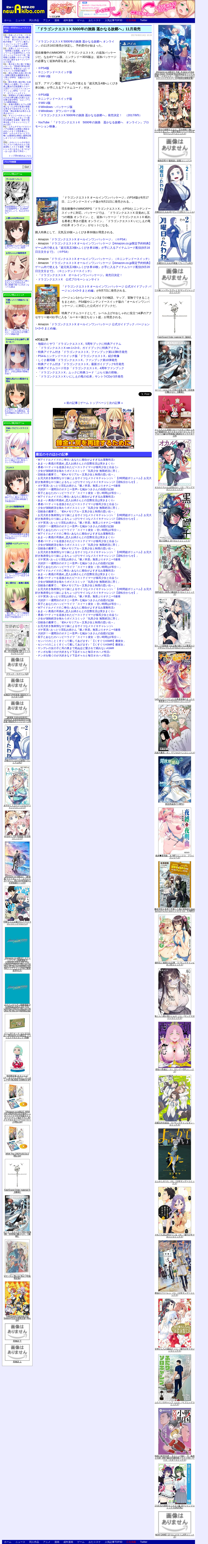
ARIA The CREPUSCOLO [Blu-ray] (17, 1155)
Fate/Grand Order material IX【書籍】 (17, 1191)
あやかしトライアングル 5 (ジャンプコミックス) (17, 806)
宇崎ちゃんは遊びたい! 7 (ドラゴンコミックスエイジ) (17, 923)
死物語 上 (17, 1362)
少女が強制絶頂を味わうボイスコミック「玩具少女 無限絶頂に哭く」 (79, 470)
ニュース (20, 20)
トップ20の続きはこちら (20, 156)
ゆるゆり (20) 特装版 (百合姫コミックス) (17, 837)
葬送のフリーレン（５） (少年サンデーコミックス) (175, 1294)
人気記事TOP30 (113, 20)
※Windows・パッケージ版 (55, 106)
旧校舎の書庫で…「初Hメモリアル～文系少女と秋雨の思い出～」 (77, 474)
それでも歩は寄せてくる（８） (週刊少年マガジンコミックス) (175, 1236)
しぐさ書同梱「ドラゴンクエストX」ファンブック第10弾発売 (77, 360)
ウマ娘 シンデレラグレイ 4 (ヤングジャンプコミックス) (175, 291)
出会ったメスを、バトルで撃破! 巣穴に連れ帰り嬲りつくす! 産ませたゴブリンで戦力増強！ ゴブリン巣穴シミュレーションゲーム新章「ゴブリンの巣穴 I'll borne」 (17, 40)
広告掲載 (131, 20)
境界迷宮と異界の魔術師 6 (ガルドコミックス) (174, 593)
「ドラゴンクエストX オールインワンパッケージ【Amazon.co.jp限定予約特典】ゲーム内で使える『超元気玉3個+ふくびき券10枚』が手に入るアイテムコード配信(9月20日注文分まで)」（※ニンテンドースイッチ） (93, 267)
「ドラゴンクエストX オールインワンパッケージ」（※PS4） (83, 239)
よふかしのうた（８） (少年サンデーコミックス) (175, 1182)
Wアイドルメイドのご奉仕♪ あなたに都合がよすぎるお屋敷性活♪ (76, 459)
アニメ (46, 20)
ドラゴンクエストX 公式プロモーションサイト (69, 279)
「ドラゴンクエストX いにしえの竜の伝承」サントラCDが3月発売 (80, 376)
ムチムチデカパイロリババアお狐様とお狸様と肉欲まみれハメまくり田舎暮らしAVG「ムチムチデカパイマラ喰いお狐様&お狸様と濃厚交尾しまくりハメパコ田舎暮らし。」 (17, 133)
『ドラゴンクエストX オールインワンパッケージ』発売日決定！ (80, 275)
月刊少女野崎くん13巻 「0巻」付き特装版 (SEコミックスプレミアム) (17, 651)
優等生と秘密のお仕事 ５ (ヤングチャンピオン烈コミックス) (175, 964)
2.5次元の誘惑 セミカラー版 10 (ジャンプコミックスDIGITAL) (175, 1507)
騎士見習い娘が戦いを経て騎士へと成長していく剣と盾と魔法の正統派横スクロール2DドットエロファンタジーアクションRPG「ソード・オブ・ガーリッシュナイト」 (17, 87)
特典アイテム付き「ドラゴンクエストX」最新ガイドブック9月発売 (81, 364)
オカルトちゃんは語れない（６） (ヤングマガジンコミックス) (175, 488)
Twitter (143, 20)
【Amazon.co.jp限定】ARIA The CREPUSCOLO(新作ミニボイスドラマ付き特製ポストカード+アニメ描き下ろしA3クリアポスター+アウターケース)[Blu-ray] (17, 1117)
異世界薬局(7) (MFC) (174, 804)
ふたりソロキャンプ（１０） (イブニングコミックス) (175, 1403)
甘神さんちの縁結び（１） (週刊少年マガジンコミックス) (175, 1350)
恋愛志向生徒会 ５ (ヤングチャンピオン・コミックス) (175, 1124)
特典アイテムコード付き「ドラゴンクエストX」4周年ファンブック (81, 368)
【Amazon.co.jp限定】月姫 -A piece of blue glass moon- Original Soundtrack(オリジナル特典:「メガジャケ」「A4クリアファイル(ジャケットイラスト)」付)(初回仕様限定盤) (175, 75)
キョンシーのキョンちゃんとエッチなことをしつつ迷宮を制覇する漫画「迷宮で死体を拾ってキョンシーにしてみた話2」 (17, 120)
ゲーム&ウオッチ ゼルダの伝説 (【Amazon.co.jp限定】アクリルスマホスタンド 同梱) (17, 1035)
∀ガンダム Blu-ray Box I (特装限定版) (17, 1277)
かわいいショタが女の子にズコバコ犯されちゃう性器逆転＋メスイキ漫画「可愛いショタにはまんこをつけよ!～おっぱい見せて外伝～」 (16, 146)
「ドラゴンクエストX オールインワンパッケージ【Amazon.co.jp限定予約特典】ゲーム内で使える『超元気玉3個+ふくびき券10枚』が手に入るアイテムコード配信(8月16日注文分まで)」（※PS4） (93, 247)
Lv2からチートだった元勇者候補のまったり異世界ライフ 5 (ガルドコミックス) (175, 700)
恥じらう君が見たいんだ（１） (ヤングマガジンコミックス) (175, 1017)
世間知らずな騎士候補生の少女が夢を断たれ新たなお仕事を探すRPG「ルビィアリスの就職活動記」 (17, 98)
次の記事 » (116, 402)
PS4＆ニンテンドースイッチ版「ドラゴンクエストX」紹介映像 (78, 356)
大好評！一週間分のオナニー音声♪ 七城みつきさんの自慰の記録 (76, 489)
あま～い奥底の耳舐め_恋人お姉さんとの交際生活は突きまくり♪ (76, 463)
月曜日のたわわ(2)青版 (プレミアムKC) (17, 761)
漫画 (56, 20)
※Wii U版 (44, 76)
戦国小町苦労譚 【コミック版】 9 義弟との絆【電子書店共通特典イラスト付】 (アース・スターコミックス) (175, 1458)
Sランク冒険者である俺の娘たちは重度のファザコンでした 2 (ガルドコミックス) (175, 647)
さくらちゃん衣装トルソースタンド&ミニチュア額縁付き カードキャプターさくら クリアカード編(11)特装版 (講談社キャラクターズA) (175, 433)
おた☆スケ (95, 20)
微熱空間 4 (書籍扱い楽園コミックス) (175, 160)
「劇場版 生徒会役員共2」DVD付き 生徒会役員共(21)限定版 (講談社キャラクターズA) (17, 719)
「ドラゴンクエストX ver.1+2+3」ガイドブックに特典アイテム (78, 347)
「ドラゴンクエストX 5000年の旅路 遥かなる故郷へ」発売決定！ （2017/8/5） (90, 115)
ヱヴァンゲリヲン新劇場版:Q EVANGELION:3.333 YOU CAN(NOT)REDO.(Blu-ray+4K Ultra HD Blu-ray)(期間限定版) (17, 1008)
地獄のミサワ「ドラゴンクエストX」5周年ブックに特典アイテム (79, 343)
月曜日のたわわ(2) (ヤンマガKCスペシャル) (175, 212)
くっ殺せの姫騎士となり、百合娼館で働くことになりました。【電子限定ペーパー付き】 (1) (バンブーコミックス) (174, 131)
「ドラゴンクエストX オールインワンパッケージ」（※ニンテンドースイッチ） (94, 258)
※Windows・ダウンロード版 (56, 111)
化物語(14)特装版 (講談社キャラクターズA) (17, 696)
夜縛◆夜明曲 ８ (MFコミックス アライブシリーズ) (174, 856)
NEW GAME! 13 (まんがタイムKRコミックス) (174, 1536)
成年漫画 (68, 20)
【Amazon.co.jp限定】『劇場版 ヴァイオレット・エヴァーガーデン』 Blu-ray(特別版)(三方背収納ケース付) (17, 880)
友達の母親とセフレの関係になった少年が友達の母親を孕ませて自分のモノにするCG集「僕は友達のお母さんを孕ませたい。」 (17, 108)
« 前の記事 (71, 402)
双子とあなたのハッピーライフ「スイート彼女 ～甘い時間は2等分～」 (80, 492)
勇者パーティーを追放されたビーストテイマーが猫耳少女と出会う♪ (78, 467)
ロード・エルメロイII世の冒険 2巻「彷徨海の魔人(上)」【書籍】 (17, 1234)
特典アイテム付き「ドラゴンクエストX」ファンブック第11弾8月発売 (82, 351)
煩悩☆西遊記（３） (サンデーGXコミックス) (174, 1070)
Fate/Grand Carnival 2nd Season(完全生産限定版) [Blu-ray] (17, 1318)
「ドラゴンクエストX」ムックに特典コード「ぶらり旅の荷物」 (79, 372)
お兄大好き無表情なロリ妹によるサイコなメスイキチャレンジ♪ (75, 626)
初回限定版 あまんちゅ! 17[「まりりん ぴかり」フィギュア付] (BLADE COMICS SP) (17, 1078)
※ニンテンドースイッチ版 (55, 72)
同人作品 (34, 20)
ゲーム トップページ (93, 402)
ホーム (7, 20)
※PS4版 (43, 68)
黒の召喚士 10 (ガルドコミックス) (174, 541)
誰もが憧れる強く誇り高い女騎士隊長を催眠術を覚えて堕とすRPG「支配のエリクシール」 (17, 76)
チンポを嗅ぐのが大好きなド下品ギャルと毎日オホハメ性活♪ (74, 651)
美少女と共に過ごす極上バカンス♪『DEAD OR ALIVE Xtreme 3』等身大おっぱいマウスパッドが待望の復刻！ (17, 67)
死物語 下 (17, 1341)
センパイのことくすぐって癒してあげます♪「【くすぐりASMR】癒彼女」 (82, 640)
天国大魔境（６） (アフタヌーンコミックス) (174, 752)
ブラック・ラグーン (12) (17, 674)
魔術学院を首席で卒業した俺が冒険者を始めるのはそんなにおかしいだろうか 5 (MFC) (174, 910)
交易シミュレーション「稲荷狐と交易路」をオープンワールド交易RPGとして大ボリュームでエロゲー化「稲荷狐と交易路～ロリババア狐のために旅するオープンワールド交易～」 (16, 55)
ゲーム (80, 20)
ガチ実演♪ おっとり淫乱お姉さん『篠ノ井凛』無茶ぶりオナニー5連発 (79, 485)
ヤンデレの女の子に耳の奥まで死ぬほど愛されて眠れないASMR (76, 648)
